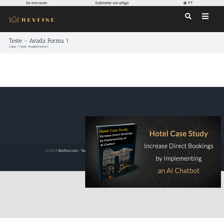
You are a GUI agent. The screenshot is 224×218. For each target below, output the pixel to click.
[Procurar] (188, 16)
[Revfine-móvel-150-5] (31, 18)
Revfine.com (68, 151)
